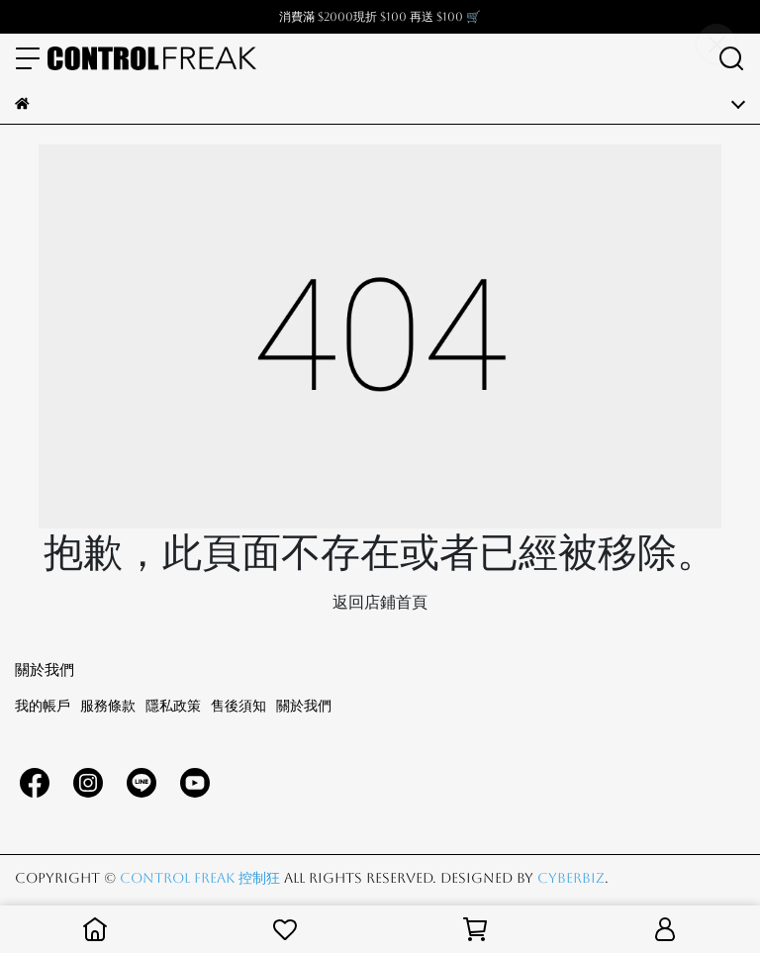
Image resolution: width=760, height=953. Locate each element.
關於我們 (304, 706)
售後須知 (238, 706)
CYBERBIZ (571, 878)
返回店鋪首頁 (380, 602)
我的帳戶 (42, 706)
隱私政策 (173, 706)
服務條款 (108, 706)
